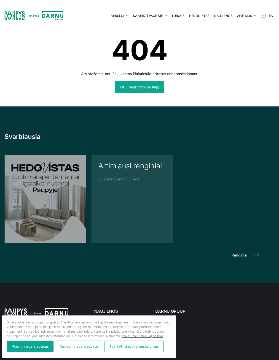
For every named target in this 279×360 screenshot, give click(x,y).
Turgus (178, 16)
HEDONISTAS (199, 16)
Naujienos (223, 16)
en (271, 16)
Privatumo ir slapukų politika (142, 336)
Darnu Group (170, 311)
